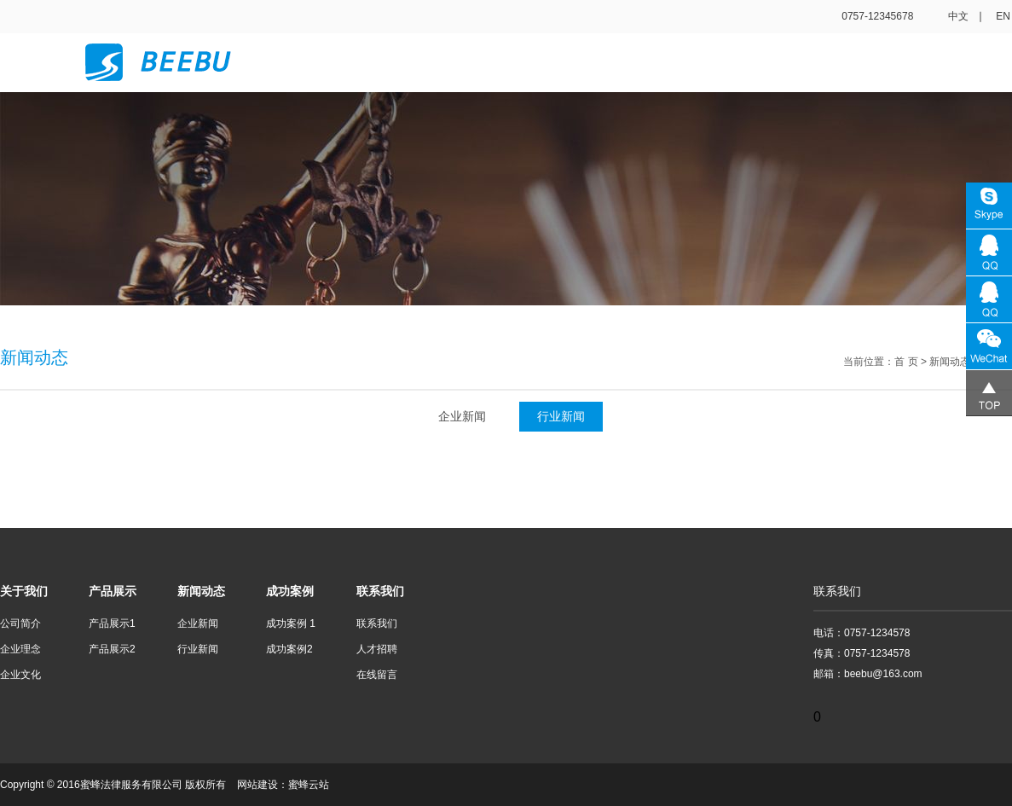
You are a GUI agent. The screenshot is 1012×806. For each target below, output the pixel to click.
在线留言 (376, 675)
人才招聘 (376, 649)
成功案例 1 (290, 623)
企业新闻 (462, 416)
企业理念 (20, 649)
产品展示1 (112, 623)
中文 (958, 16)
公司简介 (20, 623)
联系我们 (376, 623)
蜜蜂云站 (308, 785)
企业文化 (20, 675)
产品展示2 (112, 649)
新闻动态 (949, 362)
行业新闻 (561, 416)
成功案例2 (289, 649)
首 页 (905, 362)
